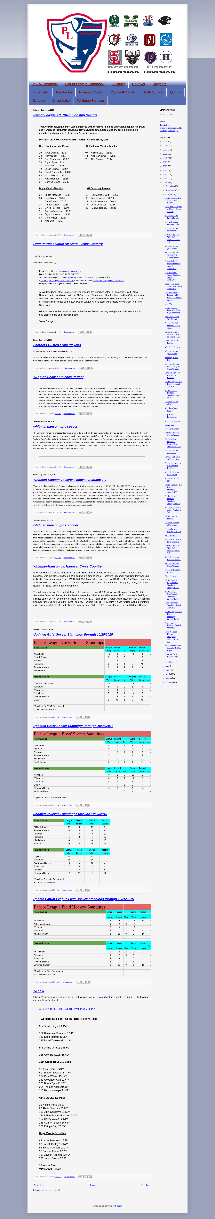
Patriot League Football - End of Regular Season (173, 310)
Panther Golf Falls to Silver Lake (172, 458)
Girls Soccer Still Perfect (172, 342)
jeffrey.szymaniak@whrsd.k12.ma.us (57, 280)
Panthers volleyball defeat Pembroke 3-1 (173, 510)
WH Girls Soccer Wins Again (172, 473)
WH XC (38, 991)
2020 (165, 162)
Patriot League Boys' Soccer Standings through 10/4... (172, 584)
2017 (165, 174)
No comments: (69, 235)
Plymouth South (123, 92)
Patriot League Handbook (84, 84)
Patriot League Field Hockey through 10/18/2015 (173, 384)
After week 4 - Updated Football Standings (173, 625)
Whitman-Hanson (90, 100)
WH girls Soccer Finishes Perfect (58, 377)
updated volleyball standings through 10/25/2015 (70, 814)
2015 (165, 183)
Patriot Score (170, 425)
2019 (165, 166)
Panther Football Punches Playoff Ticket (172, 325)
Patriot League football (171, 517)
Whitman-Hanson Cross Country (172, 434)
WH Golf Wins (171, 535)
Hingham (160, 84)
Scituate (39, 100)
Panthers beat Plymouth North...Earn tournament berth (173, 443)
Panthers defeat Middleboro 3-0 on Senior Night (172, 334)
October (169, 194)
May (167, 670)
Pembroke (64, 92)
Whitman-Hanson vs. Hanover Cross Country (67, 566)
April (167, 674)
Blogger (118, 1206)
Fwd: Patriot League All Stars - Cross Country (68, 244)
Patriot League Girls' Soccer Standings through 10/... (171, 595)
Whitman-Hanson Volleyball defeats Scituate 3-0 (69, 480)
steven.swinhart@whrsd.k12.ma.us (108, 280)
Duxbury (118, 84)
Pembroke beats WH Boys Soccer (173, 530)
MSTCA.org (99, 997)
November (170, 190)
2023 (165, 150)
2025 (165, 141)
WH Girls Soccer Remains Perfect (173, 558)
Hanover (138, 84)
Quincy (175, 92)
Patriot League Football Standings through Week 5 (172, 500)
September (170, 662)
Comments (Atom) (52, 1190)
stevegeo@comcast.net (70, 271)
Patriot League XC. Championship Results (65, 115)
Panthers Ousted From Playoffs (57, 345)
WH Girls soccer (172, 429)
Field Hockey (170, 576)
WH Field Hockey (172, 347)
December (169, 186)
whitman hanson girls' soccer (55, 525)
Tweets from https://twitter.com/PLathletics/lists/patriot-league (171, 128)
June (167, 666)
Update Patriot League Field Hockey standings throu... (173, 296)
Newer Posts (39, 1185)
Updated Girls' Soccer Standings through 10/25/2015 (73, 634)
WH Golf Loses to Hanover (172, 571)
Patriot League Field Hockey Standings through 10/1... (173, 488)
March (168, 678)
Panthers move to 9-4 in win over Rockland (173, 465)
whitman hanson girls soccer (55, 426)
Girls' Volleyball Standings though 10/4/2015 (173, 605)
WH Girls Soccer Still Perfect (172, 318)
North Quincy (152, 92)
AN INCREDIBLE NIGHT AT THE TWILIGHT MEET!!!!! (67, 1009)
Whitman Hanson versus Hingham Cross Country (172, 366)
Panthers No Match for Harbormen (173, 540)
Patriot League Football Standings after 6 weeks (173, 394)
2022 (165, 154)
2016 (165, 178)
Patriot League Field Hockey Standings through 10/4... (173, 615)
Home (92, 1185)
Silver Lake (61, 100)
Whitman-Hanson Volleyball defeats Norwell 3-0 (172, 549)
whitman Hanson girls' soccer (172, 524)
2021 (165, 158)
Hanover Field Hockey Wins (171, 655)
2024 (165, 146)
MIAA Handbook (45, 84)
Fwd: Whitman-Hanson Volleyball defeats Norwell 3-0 (172, 637)
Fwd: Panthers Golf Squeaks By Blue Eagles (173, 648)
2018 (165, 170)
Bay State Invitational (171, 415)
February (169, 682)
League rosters (168, 114)
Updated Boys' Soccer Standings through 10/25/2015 (73, 726)
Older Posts (145, 1185)
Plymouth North (91, 92)
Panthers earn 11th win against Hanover (172, 375)
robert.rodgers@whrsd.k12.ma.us (77, 277)
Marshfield (41, 92)
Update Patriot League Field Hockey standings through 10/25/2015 (83, 899)
